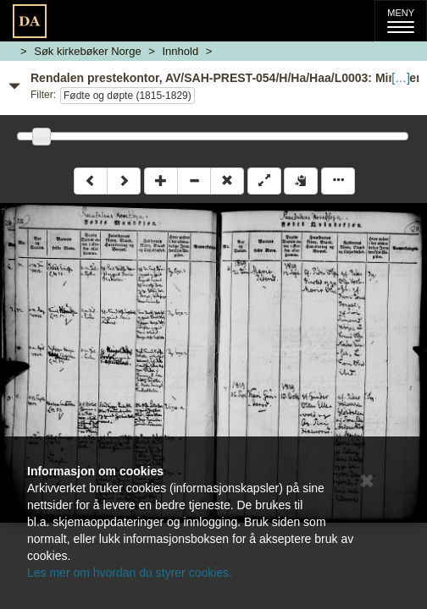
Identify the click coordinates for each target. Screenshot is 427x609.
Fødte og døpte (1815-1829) (127, 96)
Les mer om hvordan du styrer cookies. (129, 572)
